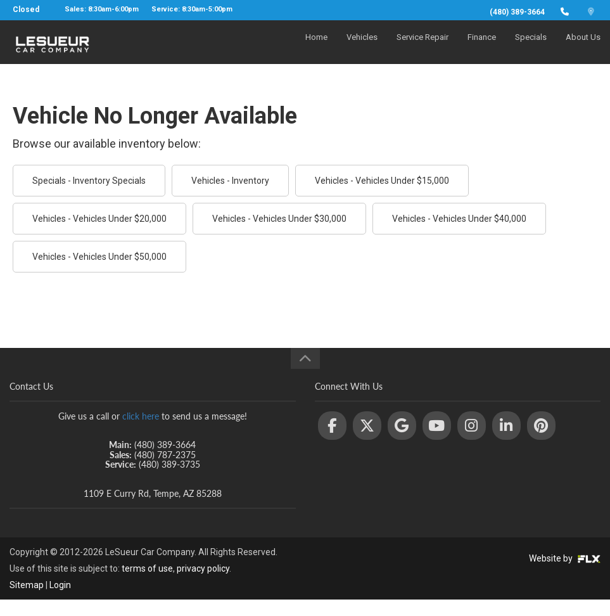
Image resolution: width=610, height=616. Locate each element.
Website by (564, 558)
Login (60, 585)
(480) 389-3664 (517, 12)
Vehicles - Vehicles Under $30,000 (279, 219)
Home (316, 48)
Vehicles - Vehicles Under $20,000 (99, 219)
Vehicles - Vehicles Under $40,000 (459, 219)
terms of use (147, 568)
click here (140, 416)
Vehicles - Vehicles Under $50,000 (99, 257)
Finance (481, 48)
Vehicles (362, 48)
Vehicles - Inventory (230, 181)
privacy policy (203, 568)
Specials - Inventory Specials (89, 181)
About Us (583, 48)
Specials (531, 48)
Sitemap (27, 585)
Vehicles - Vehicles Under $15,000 (382, 181)
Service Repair (422, 48)
